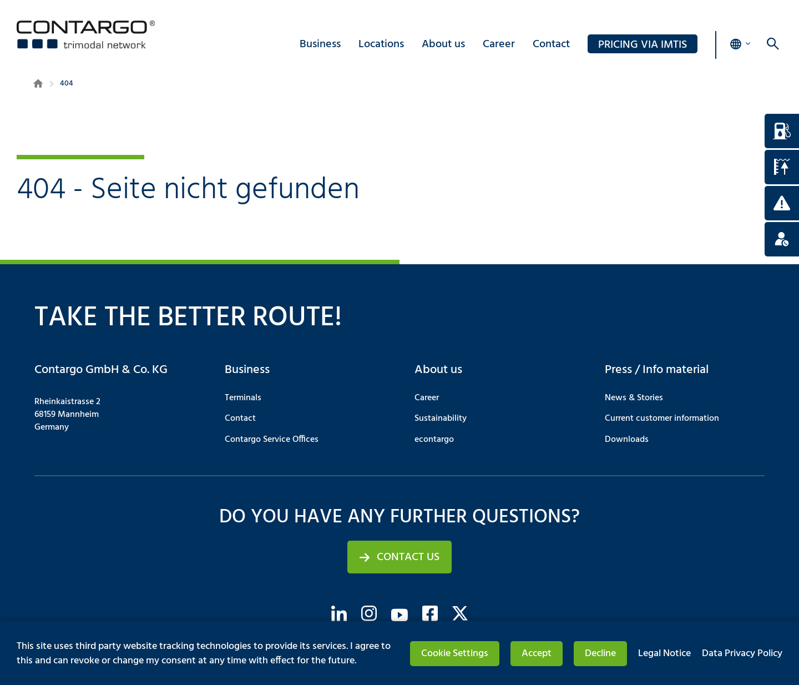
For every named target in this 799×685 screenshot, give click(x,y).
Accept (537, 654)
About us (443, 44)
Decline (600, 654)
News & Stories (634, 398)
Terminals (243, 398)
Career (499, 44)
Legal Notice (664, 654)
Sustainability (440, 418)
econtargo (434, 439)
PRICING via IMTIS (642, 44)
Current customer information (662, 418)
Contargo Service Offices (271, 439)
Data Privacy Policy (742, 654)
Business (320, 44)
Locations (381, 44)
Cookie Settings (454, 654)
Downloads (627, 439)
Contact (551, 44)
